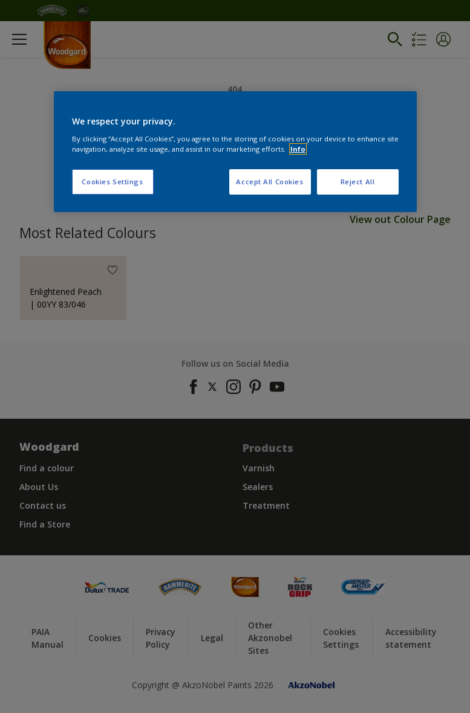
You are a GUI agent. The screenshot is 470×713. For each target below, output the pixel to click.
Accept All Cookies (269, 181)
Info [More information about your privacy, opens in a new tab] (297, 148)
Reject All (358, 181)
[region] (235, 151)
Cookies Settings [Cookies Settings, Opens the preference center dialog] (112, 181)
